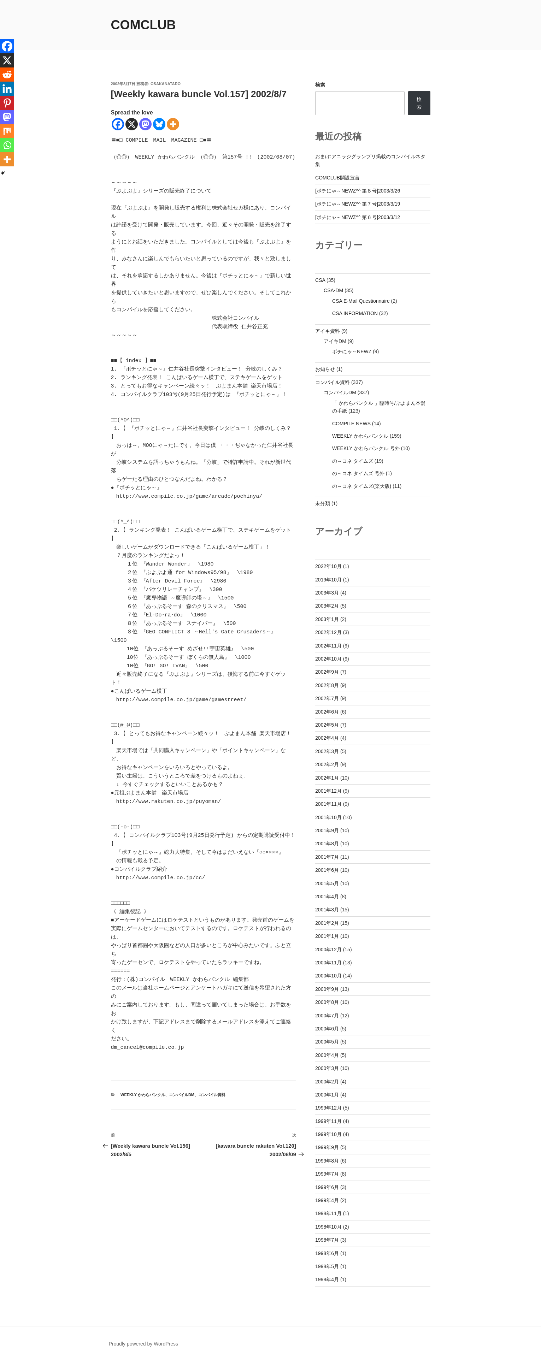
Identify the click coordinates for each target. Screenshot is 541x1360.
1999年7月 (327, 1174)
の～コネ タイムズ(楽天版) (361, 486)
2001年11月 (328, 804)
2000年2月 (327, 1081)
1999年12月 (328, 1108)
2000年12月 (328, 949)
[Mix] (7, 131)
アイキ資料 (327, 331)
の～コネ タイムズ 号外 (358, 473)
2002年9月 (327, 672)
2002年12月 (328, 632)
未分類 (322, 503)
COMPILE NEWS (351, 423)
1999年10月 (328, 1134)
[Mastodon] (145, 124)
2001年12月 (328, 791)
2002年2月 (327, 764)
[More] (173, 124)
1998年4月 (327, 1279)
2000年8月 (327, 1002)
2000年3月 (327, 1068)
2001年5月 (327, 883)
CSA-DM (333, 290)
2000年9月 (327, 989)
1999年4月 (327, 1200)
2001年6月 (327, 870)
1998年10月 (328, 1227)
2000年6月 (327, 1028)
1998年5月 (327, 1266)
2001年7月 (327, 857)
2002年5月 (327, 725)
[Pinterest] (7, 103)
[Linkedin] (7, 89)
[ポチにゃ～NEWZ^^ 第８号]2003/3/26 (357, 191)
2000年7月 (327, 1015)
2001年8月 (327, 843)
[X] (131, 124)
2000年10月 (328, 975)
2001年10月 (328, 817)
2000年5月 (327, 1042)
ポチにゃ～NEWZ (351, 351)
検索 (320, 85)
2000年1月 (327, 1095)
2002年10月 (328, 659)
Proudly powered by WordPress (143, 1344)
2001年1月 (327, 936)
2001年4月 (327, 896)
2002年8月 (327, 685)
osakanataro (166, 84)
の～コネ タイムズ (352, 461)
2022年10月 (328, 566)
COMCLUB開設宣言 (337, 178)
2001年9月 (327, 830)
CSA (320, 280)
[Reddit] (7, 74)
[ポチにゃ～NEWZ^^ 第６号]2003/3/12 (357, 217)
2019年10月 (328, 580)
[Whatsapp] (7, 145)
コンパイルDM (181, 1095)
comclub (143, 25)
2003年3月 (327, 593)
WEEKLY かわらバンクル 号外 (366, 448)
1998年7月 (327, 1240)
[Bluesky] (159, 124)
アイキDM (335, 341)
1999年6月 (327, 1187)
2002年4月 (327, 738)
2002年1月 (327, 778)
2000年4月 (327, 1055)
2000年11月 (328, 962)
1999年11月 (328, 1121)
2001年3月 (327, 909)
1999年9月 (327, 1147)
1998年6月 (327, 1253)
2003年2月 (327, 606)
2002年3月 (327, 751)
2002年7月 (327, 698)
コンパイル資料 (211, 1095)
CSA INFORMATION (355, 313)
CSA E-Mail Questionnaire (361, 301)
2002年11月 (328, 646)
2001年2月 (327, 923)
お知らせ (325, 369)
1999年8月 (327, 1161)
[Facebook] (118, 124)
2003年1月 (327, 619)
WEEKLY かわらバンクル (142, 1095)
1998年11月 (328, 1213)
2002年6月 (327, 712)
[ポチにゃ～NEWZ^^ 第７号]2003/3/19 (357, 204)
